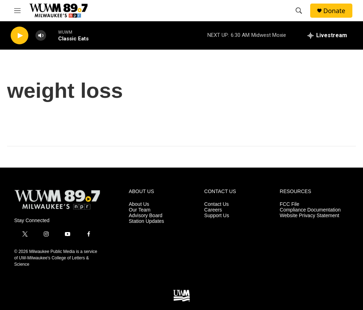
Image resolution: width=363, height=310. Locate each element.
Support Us (216, 215)
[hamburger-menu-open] (17, 11)
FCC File (289, 204)
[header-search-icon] (299, 10)
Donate (334, 11)
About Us (139, 204)
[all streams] (327, 35)
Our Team (139, 210)
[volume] (41, 36)
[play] (19, 36)
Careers (213, 210)
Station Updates (146, 221)
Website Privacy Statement (309, 215)
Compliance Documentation (310, 210)
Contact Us (216, 204)
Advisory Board (145, 215)
